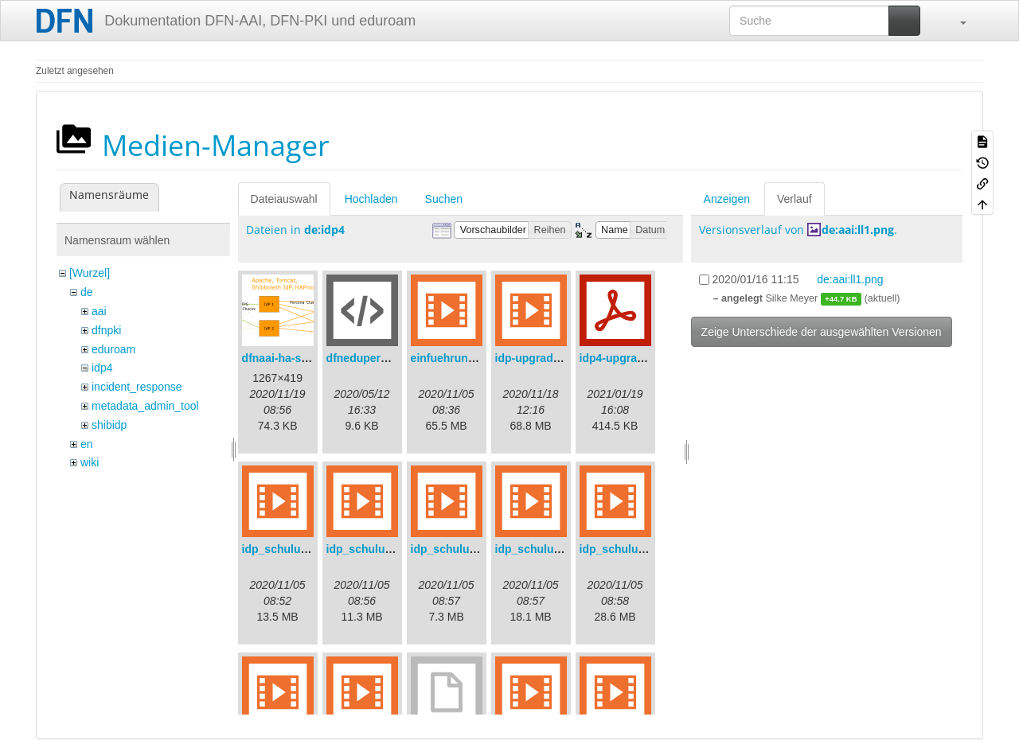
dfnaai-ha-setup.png (295, 358)
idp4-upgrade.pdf (625, 358)
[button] (955, 21)
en (86, 444)
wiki (89, 462)
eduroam (113, 349)
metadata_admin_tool (145, 405)
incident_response (137, 386)
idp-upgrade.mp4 (540, 358)
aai (99, 311)
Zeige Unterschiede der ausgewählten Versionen (821, 331)
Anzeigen (727, 199)
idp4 (102, 367)
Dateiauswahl (284, 199)
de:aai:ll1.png (858, 229)
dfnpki (106, 330)
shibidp (109, 425)
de (86, 292)
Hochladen (371, 199)
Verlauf (794, 199)
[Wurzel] (89, 273)
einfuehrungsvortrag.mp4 (478, 358)
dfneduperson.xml (374, 358)
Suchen (444, 199)
